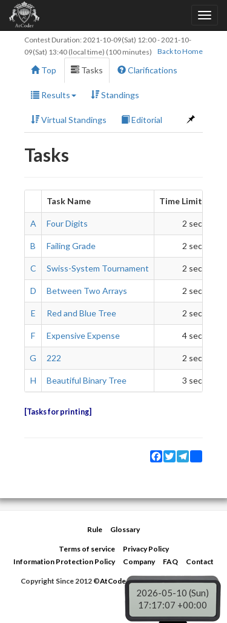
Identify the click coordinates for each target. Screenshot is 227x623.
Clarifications (147, 70)
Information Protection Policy (64, 561)
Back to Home (180, 51)
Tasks (87, 70)
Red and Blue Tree (81, 313)
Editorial (141, 120)
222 (54, 358)
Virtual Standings (69, 120)
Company (139, 561)
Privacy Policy (146, 548)
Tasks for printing (58, 411)
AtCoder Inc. (121, 580)
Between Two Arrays (87, 290)
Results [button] (53, 95)
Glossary (125, 529)
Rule (94, 529)
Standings (115, 95)
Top (43, 70)
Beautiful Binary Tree (87, 380)
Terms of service (87, 548)
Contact (200, 561)
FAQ (170, 561)
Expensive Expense (83, 335)
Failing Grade (71, 246)
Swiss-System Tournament (98, 268)
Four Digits (67, 223)
